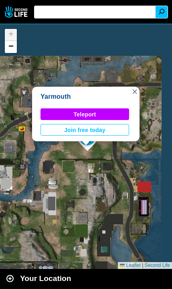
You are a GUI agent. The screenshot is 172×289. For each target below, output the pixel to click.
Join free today (84, 130)
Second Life (17, 12)
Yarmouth (55, 96)
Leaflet (130, 265)
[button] (135, 91)
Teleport (85, 114)
